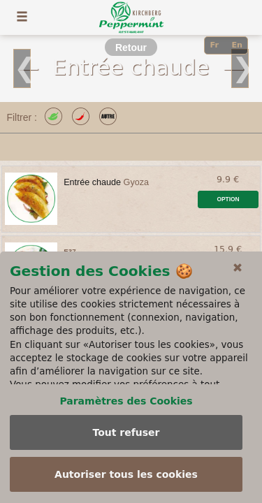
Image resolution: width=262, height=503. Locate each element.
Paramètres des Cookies (125, 401)
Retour (131, 47)
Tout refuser (125, 432)
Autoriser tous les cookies (126, 474)
